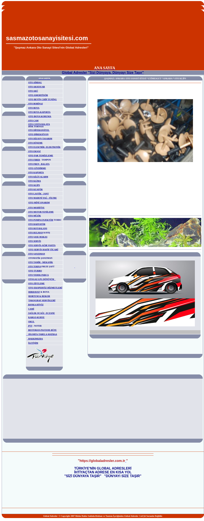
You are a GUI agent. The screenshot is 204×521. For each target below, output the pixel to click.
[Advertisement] (147, 35)
